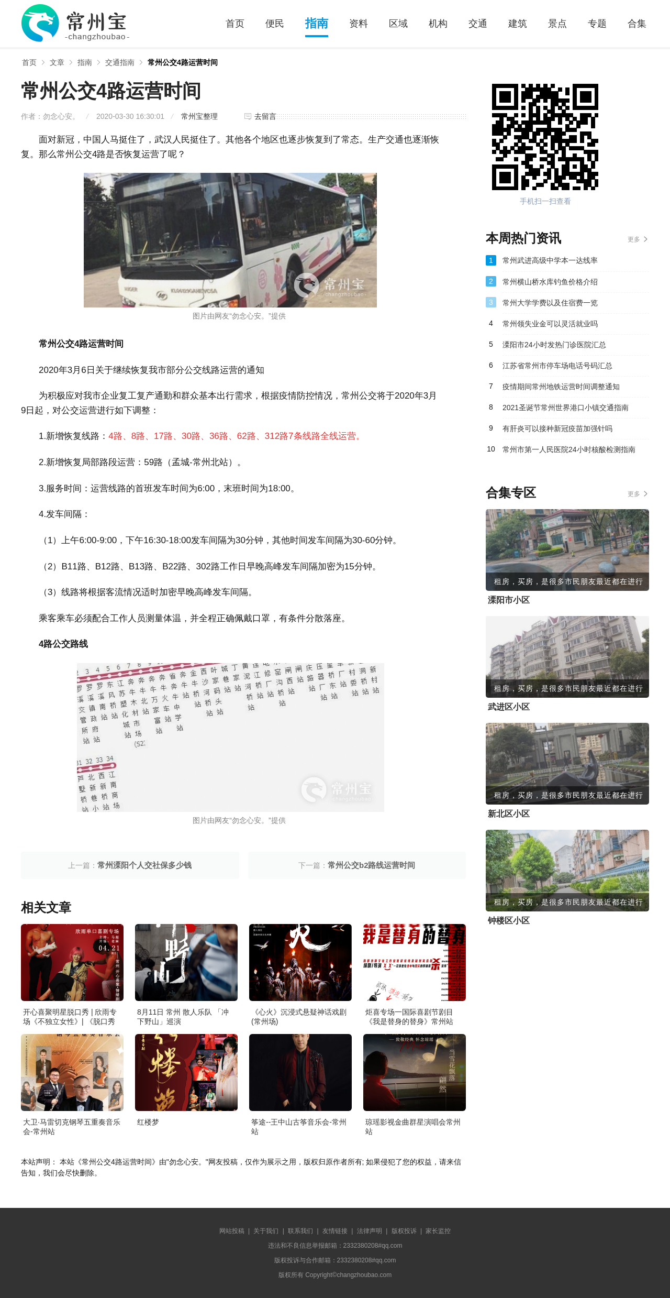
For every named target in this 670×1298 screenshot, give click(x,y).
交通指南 (120, 62)
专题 (597, 23)
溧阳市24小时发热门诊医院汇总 (554, 344)
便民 (274, 23)
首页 (235, 23)
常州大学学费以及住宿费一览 (550, 303)
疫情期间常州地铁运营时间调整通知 (561, 386)
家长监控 (438, 1231)
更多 (634, 239)
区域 (398, 23)
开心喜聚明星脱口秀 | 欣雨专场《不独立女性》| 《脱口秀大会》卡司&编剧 (70, 1021)
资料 (358, 23)
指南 (316, 23)
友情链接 (335, 1231)
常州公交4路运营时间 (183, 62)
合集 (637, 23)
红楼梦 (148, 1122)
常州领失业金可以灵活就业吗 (550, 324)
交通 (477, 23)
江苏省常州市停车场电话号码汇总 (557, 365)
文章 (57, 62)
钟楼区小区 (509, 920)
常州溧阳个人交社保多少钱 (144, 865)
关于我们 (265, 1231)
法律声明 (369, 1231)
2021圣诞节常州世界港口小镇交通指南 (565, 407)
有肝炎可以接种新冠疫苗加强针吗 (557, 428)
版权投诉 (404, 1231)
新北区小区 (509, 813)
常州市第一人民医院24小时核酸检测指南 (568, 449)
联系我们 (300, 1231)
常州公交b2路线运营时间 (372, 865)
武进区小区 (509, 706)
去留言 (265, 116)
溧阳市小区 (509, 600)
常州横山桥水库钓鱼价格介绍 (550, 282)
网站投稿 (231, 1231)
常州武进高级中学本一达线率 (550, 260)
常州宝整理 (199, 116)
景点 (557, 23)
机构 (438, 23)
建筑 (517, 23)
